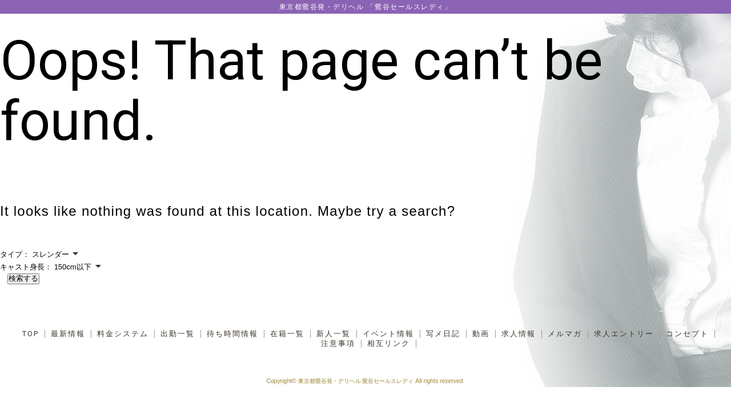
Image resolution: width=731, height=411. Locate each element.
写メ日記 (443, 334)
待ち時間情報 (232, 334)
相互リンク (388, 344)
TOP (30, 334)
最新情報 (68, 334)
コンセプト (687, 334)
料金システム (122, 334)
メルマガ (565, 334)
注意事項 (338, 344)
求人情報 (518, 334)
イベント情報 (388, 334)
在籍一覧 (287, 334)
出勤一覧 (177, 334)
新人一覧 (333, 334)
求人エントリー (624, 334)
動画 (480, 334)
